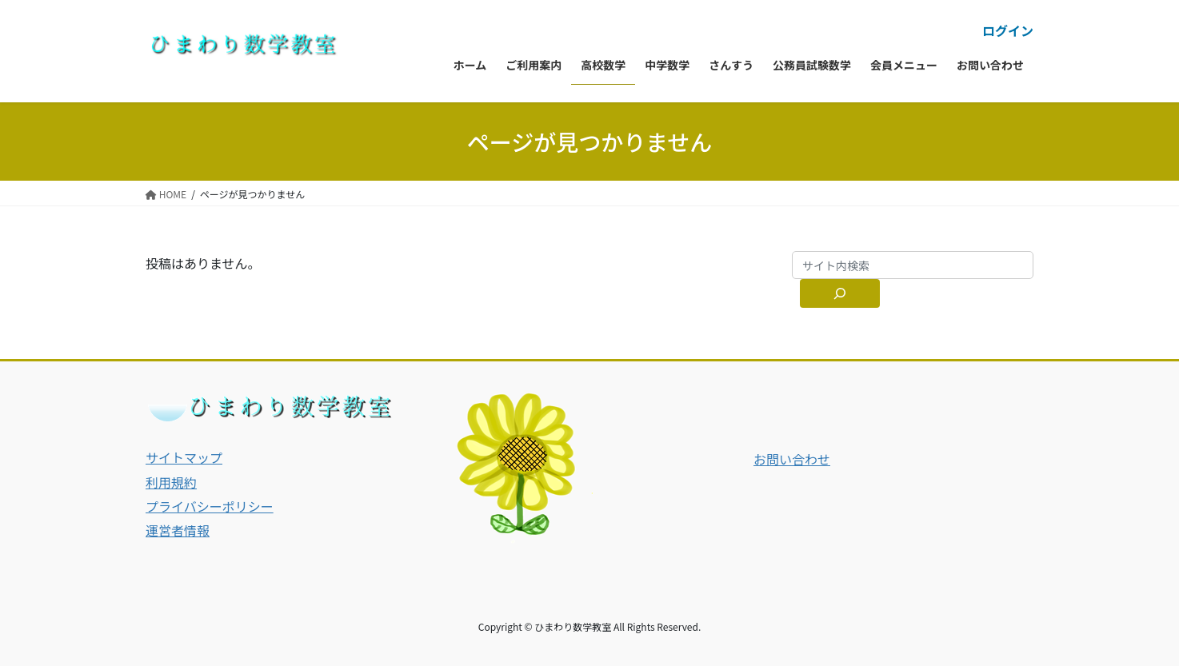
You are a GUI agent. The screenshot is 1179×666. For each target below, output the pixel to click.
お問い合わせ (791, 459)
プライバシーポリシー (210, 506)
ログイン (1007, 30)
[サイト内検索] (840, 293)
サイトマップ (184, 457)
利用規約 (171, 482)
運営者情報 (178, 530)
